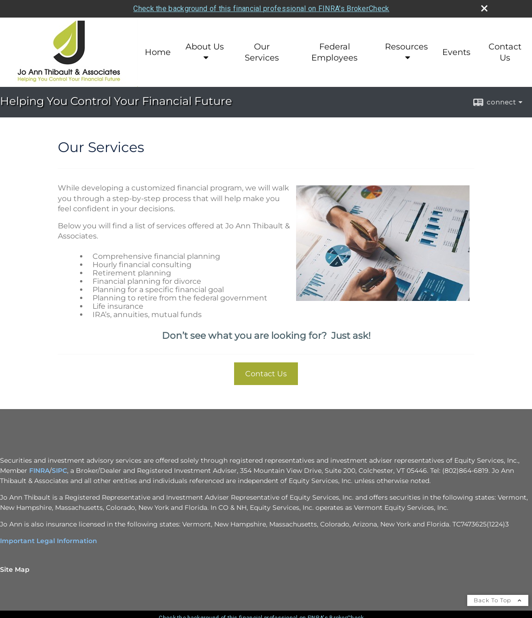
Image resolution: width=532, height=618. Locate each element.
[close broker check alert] (484, 8)
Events (456, 52)
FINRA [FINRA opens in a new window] (39, 470)
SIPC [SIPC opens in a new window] (59, 470)
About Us (205, 47)
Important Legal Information (48, 541)
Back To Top (498, 600)
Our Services (262, 52)
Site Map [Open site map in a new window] (15, 569)
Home (158, 52)
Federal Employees (334, 52)
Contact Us (505, 52)
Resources (406, 47)
